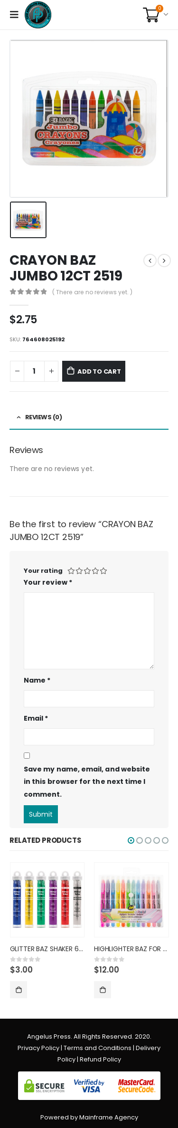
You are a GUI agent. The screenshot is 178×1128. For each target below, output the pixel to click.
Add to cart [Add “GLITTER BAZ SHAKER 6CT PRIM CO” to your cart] (18, 989)
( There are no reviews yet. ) (92, 292)
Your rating (43, 570)
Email (36, 718)
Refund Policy (100, 1059)
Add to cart (99, 371)
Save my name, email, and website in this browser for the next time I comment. (87, 781)
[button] (131, 840)
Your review (48, 582)
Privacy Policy (38, 1047)
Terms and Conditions (97, 1047)
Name (37, 680)
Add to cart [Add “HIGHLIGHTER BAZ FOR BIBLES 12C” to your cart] (102, 989)
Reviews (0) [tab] (43, 417)
